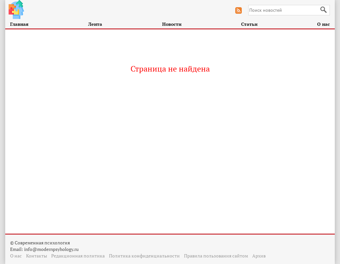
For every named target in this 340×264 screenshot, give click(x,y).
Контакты (36, 256)
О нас (323, 24)
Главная (19, 24)
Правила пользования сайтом (216, 256)
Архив (259, 256)
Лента (95, 24)
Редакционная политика (78, 256)
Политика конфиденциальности (144, 256)
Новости (171, 24)
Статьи (249, 24)
